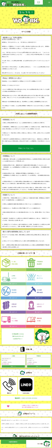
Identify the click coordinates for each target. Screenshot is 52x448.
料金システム (39, 438)
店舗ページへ (13, 366)
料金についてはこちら (26, 148)
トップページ (13, 438)
